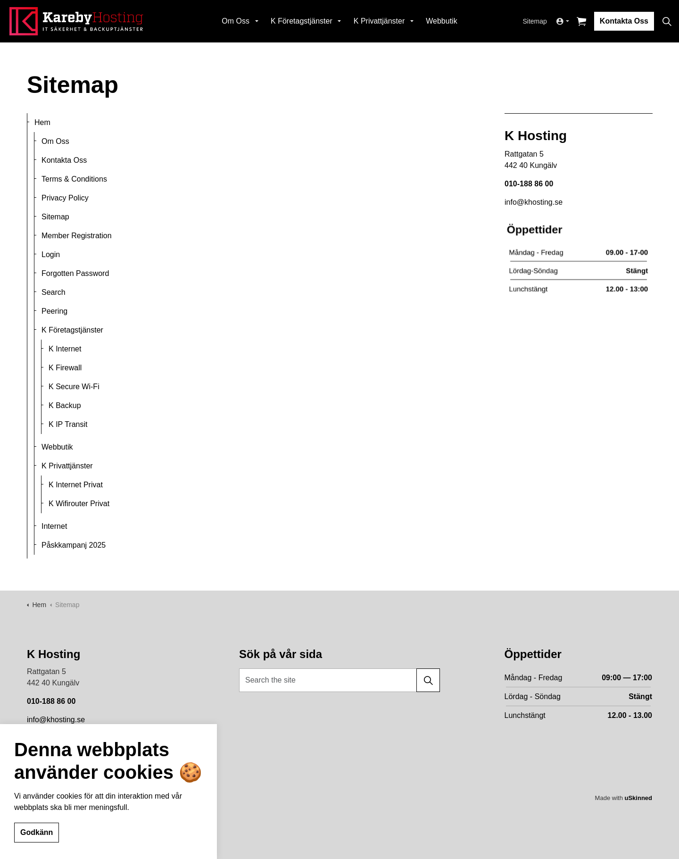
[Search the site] (339, 680)
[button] (428, 680)
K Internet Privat (76, 485)
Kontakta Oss (624, 21)
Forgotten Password (75, 273)
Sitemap (535, 21)
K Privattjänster (379, 21)
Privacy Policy (65, 198)
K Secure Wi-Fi (74, 387)
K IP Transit (68, 424)
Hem (42, 122)
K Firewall (65, 368)
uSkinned (638, 797)
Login (50, 254)
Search (53, 292)
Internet (54, 526)
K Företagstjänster (301, 21)
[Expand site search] (667, 21)
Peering (54, 311)
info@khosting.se (56, 720)
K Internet (65, 349)
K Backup (65, 405)
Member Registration (76, 236)
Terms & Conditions (74, 179)
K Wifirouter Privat (79, 504)
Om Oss (235, 21)
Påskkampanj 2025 (73, 545)
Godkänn (36, 833)
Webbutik (441, 21)
